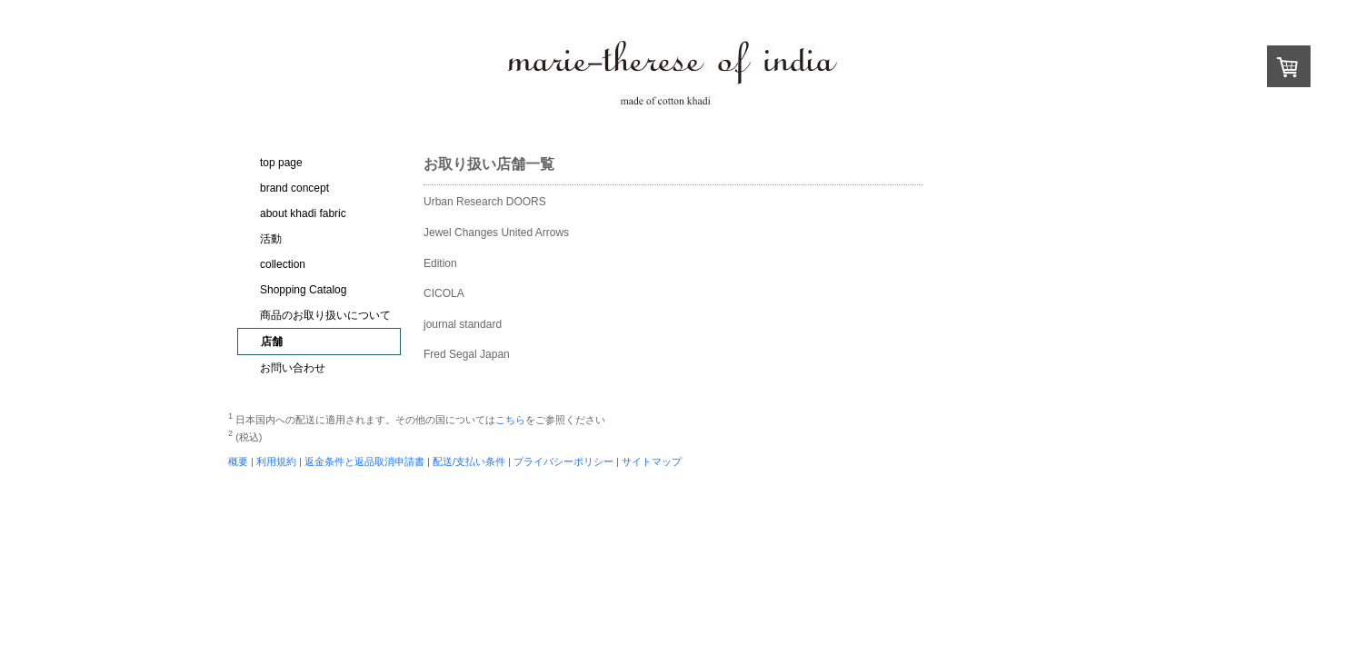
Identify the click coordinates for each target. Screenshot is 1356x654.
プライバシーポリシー (563, 461)
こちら (510, 419)
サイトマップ (652, 461)
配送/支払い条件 (469, 461)
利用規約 (276, 461)
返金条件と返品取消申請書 (364, 461)
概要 (238, 461)
